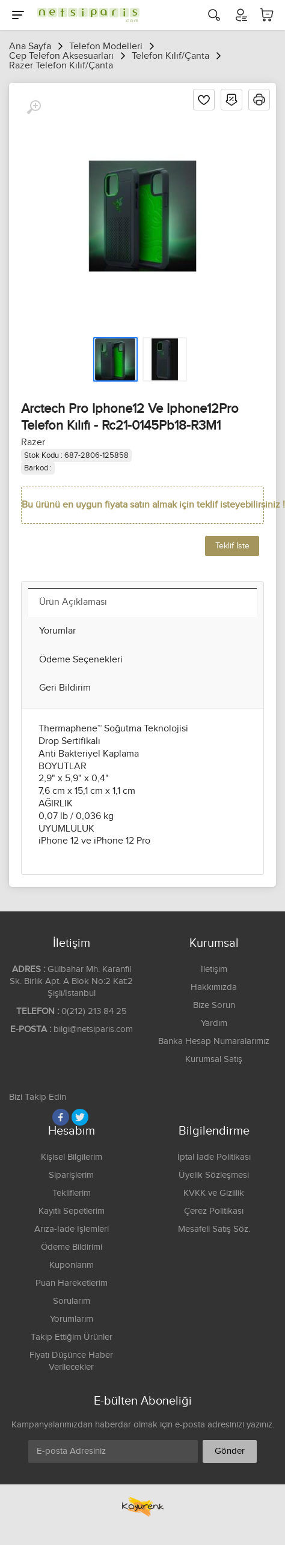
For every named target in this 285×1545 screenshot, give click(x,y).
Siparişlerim (71, 1175)
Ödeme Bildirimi (71, 1247)
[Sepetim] (267, 15)
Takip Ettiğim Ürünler (71, 1337)
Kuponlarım (71, 1265)
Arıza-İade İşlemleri (71, 1229)
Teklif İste (232, 546)
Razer (33, 442)
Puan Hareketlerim (71, 1283)
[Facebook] (60, 1117)
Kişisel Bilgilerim (71, 1157)
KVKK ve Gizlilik (213, 1193)
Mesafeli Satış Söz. (214, 1229)
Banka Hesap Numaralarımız (213, 1041)
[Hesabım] (240, 15)
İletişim (214, 969)
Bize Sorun (214, 1005)
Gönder (230, 1451)
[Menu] (18, 15)
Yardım (214, 1023)
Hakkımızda (214, 987)
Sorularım (71, 1301)
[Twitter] (80, 1117)
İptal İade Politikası (214, 1157)
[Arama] (214, 15)
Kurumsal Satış (213, 1059)
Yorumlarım (71, 1319)
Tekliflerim (71, 1193)
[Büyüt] (33, 107)
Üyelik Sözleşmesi (214, 1175)
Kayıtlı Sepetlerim (71, 1211)
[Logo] (85, 15)
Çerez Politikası (214, 1211)
